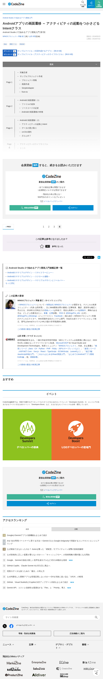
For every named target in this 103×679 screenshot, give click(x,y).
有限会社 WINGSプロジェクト (59, 305)
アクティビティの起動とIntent (34, 124)
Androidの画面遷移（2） (30, 120)
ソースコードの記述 (30, 108)
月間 (76, 529)
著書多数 (34, 357)
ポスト (88, 257)
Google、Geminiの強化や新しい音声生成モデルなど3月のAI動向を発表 (37, 560)
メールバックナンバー (51, 201)
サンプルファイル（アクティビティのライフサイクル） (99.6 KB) (45, 54)
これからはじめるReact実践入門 (51, 354)
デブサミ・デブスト (64, 646)
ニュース (8, 644)
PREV (7, 227)
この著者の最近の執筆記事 (28, 329)
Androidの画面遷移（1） (30, 100)
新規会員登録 (29, 207)
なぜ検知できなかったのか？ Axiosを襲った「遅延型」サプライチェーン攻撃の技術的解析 (45, 549)
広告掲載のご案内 (77, 633)
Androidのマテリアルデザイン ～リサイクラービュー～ (30, 272)
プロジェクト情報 (29, 80)
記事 (51, 313)
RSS (61, 313)
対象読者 (23, 72)
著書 (45, 313)
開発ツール (13, 44)
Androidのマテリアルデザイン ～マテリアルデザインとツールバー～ (36, 280)
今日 (27, 529)
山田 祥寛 (32, 36)
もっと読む (10, 283)
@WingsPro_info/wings (27, 316)
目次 (74, 64)
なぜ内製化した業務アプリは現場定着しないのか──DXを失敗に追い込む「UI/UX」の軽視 (45, 577)
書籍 (85, 644)
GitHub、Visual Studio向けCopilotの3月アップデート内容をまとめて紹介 (37, 582)
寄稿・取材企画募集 (27, 633)
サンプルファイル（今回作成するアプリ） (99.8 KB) (40, 51)
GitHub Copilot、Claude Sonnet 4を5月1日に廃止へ (28, 566)
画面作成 (25, 84)
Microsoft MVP (62, 343)
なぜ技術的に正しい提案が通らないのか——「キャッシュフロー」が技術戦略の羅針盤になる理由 (48, 555)
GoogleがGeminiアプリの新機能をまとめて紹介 (27, 535)
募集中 (83, 310)
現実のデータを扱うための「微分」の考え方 (26, 571)
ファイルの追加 (28, 104)
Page (9, 82)
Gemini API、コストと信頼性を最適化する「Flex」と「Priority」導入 (36, 588)
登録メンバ (49, 310)
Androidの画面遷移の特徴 (32, 112)
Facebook (58, 316)
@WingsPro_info (73, 313)
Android (22, 44)
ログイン (73, 207)
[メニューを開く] (4, 4)
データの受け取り (29, 128)
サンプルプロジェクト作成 (31, 76)
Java (5, 44)
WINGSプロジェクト (28, 305)
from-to (25, 92)
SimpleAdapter (28, 88)
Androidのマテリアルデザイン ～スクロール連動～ (28, 276)
